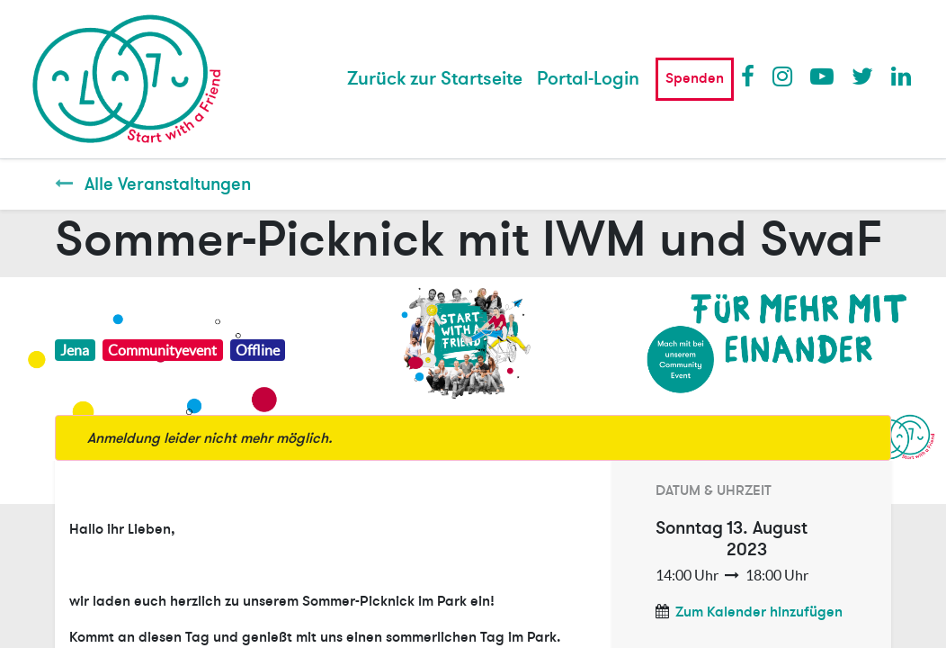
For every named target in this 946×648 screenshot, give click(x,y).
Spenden (694, 78)
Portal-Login (588, 79)
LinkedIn (902, 76)
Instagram (783, 76)
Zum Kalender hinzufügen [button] (759, 612)
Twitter (862, 76)
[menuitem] (435, 79)
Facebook (752, 76)
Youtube (821, 76)
